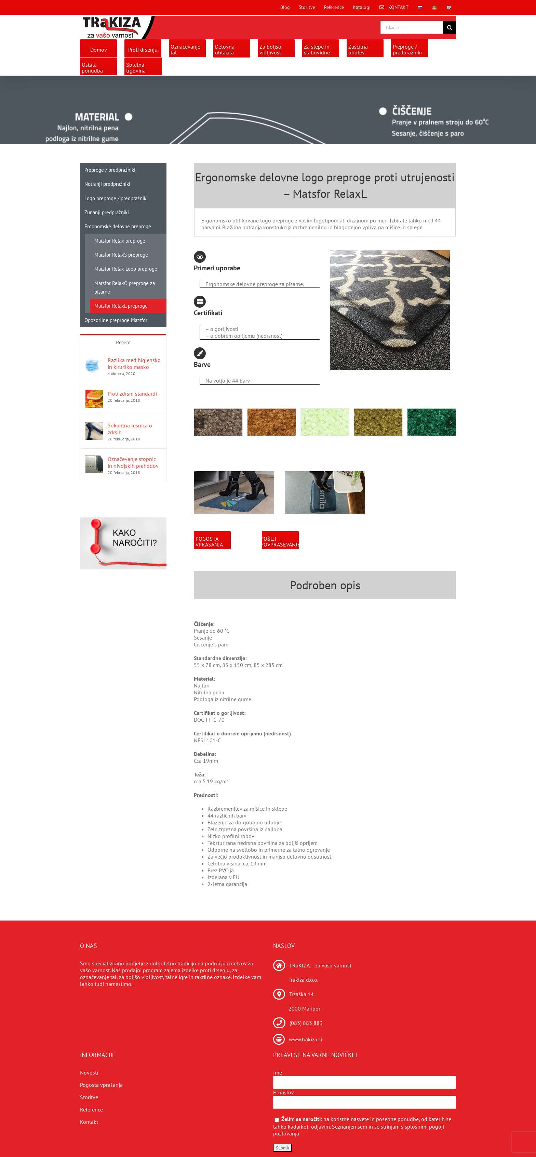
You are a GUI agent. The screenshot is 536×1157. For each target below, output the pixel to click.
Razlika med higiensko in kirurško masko (134, 363)
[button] (199, 422)
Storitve (89, 1097)
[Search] (449, 27)
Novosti (89, 1072)
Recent (123, 342)
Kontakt (89, 1121)
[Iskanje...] (411, 27)
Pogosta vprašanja (101, 1084)
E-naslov (283, 1092)
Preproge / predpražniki (109, 170)
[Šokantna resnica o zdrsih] (94, 425)
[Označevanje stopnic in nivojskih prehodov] (94, 458)
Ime (277, 1072)
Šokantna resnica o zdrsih (130, 429)
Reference (91, 1109)
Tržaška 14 (301, 994)
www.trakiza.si (305, 1039)
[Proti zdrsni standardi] (94, 393)
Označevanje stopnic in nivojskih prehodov (133, 462)
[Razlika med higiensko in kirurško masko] (94, 360)
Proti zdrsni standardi (132, 393)
